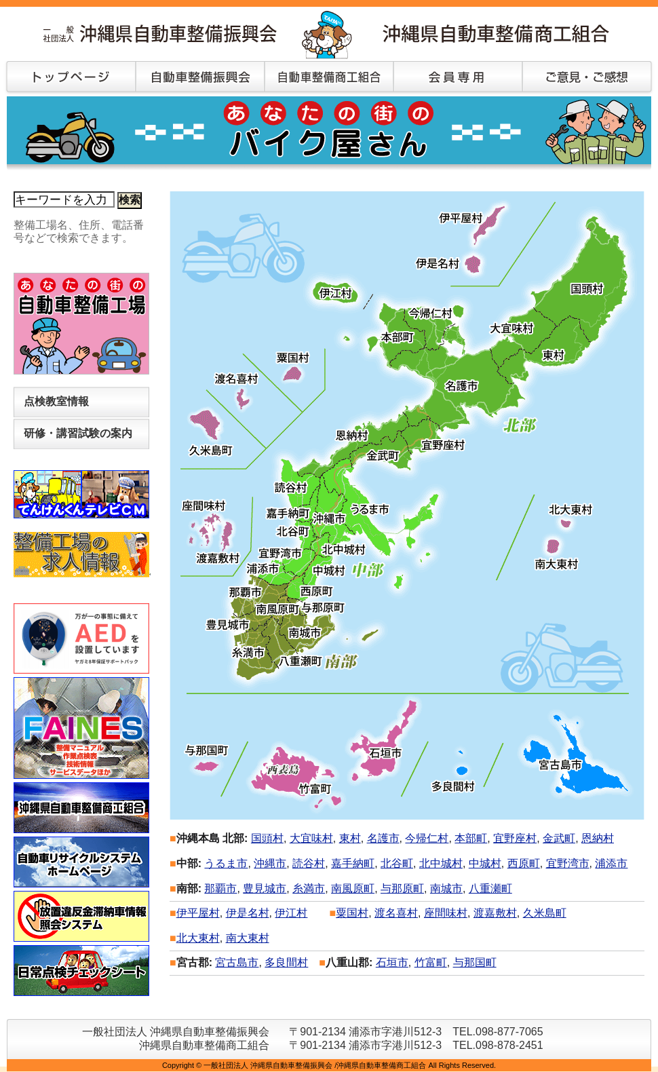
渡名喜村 (396, 913)
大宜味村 (311, 838)
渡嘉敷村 (495, 913)
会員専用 (457, 78)
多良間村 (286, 962)
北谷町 (397, 863)
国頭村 (267, 838)
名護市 (383, 838)
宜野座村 (515, 838)
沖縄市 (270, 863)
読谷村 (308, 863)
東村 (350, 838)
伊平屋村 (198, 913)
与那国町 (475, 962)
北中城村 (441, 863)
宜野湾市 (567, 863)
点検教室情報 (56, 401)
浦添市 (611, 863)
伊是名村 (247, 913)
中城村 (485, 863)
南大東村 (247, 938)
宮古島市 (236, 962)
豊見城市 (264, 888)
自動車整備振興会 (200, 78)
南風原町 (352, 888)
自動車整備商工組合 (329, 78)
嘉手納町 (352, 863)
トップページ (68, 78)
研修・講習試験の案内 (78, 433)
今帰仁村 (426, 838)
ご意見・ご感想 (586, 78)
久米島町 (544, 913)
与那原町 (402, 888)
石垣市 (392, 962)
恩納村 (597, 838)
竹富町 (430, 962)
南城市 (446, 888)
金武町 (559, 838)
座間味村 (445, 913)
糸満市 (308, 888)
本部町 (470, 838)
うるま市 (226, 863)
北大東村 (198, 938)
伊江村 (291, 913)
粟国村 (352, 913)
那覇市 (220, 888)
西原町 (523, 863)
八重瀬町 (490, 888)
